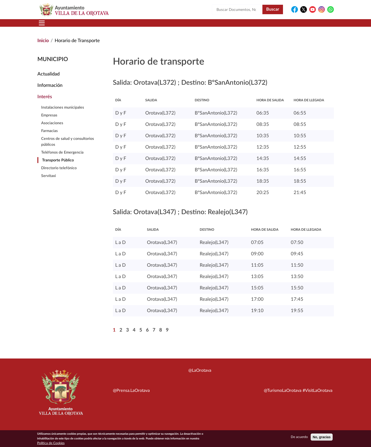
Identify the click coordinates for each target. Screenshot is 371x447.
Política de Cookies (51, 443)
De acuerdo (299, 437)
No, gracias (322, 437)
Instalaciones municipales (62, 113)
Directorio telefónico (59, 174)
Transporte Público (58, 166)
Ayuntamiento (113, 26)
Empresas (49, 121)
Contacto (241, 26)
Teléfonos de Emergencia (62, 158)
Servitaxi (48, 181)
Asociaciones (52, 129)
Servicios (177, 26)
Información (49, 91)
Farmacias (49, 136)
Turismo (302, 26)
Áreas (148, 26)
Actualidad (48, 79)
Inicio (46, 26)
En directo (271, 26)
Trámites (210, 26)
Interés (44, 102)
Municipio (74, 26)
